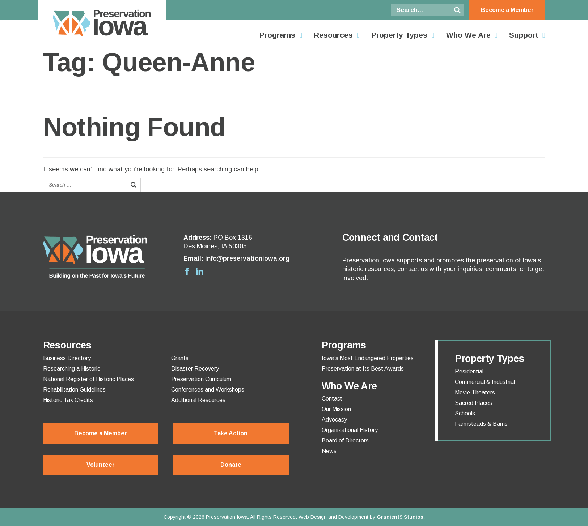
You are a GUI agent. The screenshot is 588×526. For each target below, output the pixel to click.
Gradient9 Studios (400, 517)
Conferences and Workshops (207, 390)
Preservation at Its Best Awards (363, 369)
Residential (469, 372)
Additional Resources (198, 400)
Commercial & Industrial (485, 382)
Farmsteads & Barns (481, 424)
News (329, 451)
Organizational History (350, 430)
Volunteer (100, 465)
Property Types (399, 35)
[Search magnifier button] (457, 10)
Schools (465, 413)
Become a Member (507, 10)
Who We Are (468, 35)
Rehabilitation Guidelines (74, 390)
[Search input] (423, 10)
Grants (180, 358)
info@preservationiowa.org (247, 258)
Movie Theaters (475, 392)
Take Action (231, 433)
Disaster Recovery (195, 369)
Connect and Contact (390, 237)
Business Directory (67, 358)
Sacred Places (473, 403)
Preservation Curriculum (201, 379)
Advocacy (334, 420)
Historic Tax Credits (68, 400)
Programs (277, 35)
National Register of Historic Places (88, 379)
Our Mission (336, 409)
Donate (230, 465)
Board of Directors (345, 441)
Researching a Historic (71, 369)
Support (523, 35)
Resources (333, 35)
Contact (332, 399)
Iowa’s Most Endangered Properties (368, 358)
